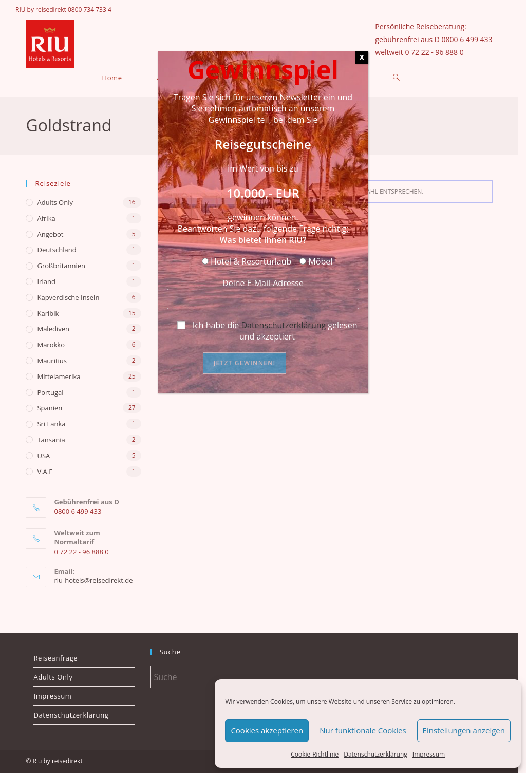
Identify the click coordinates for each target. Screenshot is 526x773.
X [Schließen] (362, 57)
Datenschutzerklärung (283, 325)
